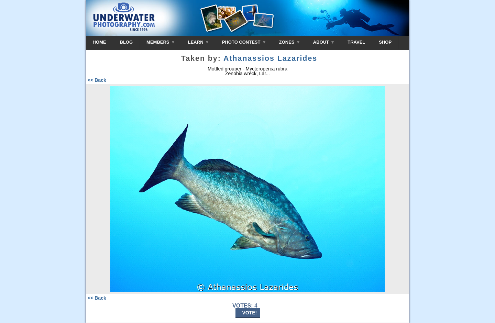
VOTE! (249, 312)
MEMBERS (160, 42)
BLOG (126, 42)
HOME (99, 42)
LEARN (198, 42)
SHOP (385, 42)
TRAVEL (356, 42)
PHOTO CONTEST (243, 42)
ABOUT (323, 42)
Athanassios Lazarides (270, 58)
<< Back (97, 80)
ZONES (289, 42)
